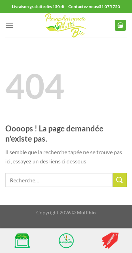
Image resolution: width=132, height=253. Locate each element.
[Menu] (9, 25)
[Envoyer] (120, 180)
